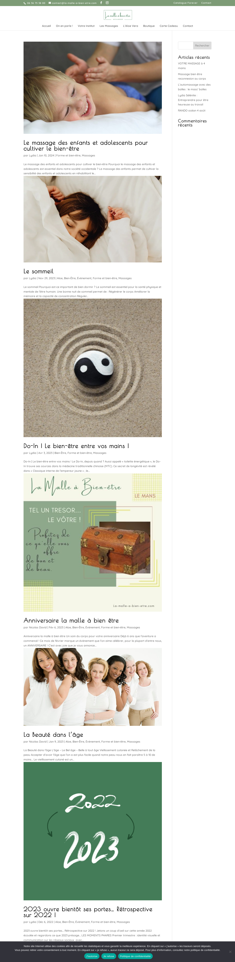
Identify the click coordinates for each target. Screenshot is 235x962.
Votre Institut (86, 26)
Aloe (60, 278)
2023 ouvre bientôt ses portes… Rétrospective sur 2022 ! (88, 912)
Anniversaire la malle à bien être (71, 620)
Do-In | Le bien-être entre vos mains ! (76, 445)
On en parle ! (64, 26)
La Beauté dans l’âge (53, 734)
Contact (206, 3)
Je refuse (108, 956)
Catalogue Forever (186, 3)
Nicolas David (38, 627)
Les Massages (109, 26)
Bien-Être (70, 278)
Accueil (46, 26)
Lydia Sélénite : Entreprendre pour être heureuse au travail (193, 100)
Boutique (149, 26)
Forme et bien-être (68, 155)
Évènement (84, 278)
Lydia (32, 155)
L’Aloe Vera (130, 26)
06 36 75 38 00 (36, 3)
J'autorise (91, 956)
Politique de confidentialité (135, 956)
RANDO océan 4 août (191, 110)
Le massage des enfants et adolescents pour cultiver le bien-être (86, 145)
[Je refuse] (230, 952)
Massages (88, 155)
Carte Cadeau (169, 26)
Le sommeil (39, 271)
